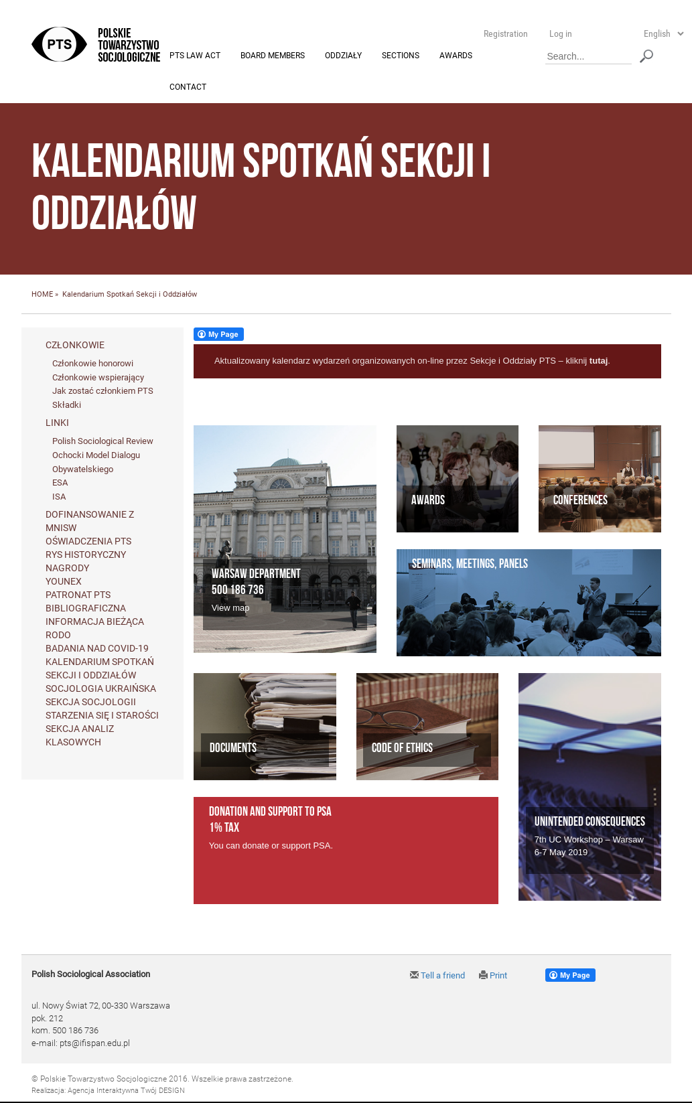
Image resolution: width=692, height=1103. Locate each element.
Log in (560, 33)
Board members (272, 56)
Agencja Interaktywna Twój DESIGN (126, 1090)
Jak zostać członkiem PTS (102, 391)
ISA (59, 497)
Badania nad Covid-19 (97, 649)
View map (231, 608)
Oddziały (343, 56)
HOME (42, 295)
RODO (58, 635)
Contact (187, 87)
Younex (64, 582)
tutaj (599, 361)
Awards (455, 56)
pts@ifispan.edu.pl (95, 1044)
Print (493, 976)
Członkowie (75, 345)
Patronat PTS (78, 595)
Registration (506, 33)
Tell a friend (437, 976)
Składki (66, 405)
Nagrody (67, 568)
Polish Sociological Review (102, 442)
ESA (60, 483)
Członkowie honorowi (92, 364)
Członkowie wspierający (98, 377)
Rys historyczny (86, 555)
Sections (400, 56)
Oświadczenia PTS (88, 541)
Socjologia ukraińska (101, 689)
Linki (57, 423)
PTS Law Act (194, 56)
